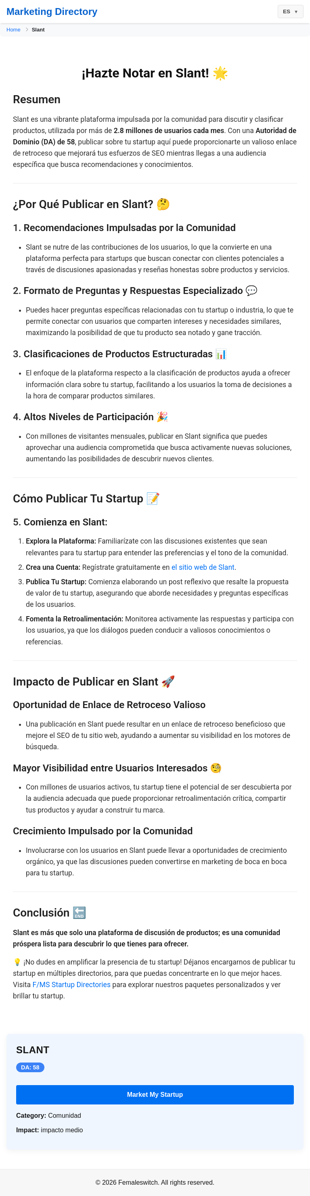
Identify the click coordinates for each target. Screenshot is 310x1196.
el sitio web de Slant (203, 567)
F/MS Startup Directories (72, 985)
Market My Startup (155, 1094)
